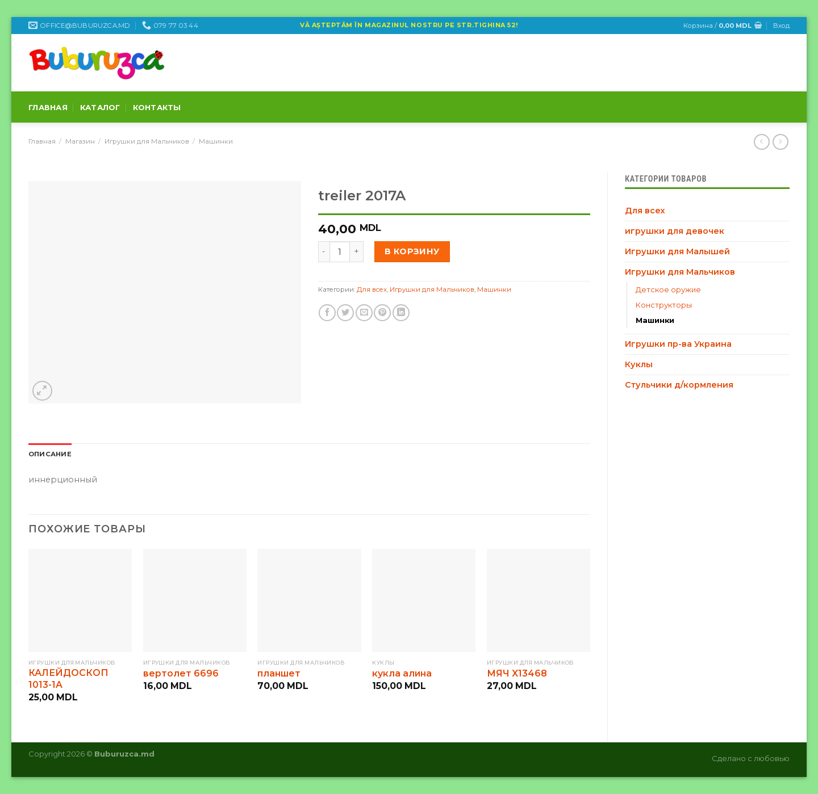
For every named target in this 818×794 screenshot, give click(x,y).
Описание (50, 454)
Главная (48, 107)
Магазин (80, 141)
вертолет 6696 (181, 673)
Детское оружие (668, 289)
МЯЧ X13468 (517, 673)
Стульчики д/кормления (679, 385)
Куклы (639, 364)
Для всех (645, 210)
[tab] (50, 454)
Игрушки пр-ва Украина (678, 344)
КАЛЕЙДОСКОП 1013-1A (68, 678)
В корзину (412, 251)
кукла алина (402, 673)
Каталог (100, 107)
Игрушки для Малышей (677, 251)
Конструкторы (664, 304)
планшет (279, 673)
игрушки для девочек (674, 231)
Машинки (216, 141)
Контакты (157, 107)
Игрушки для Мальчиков (147, 141)
